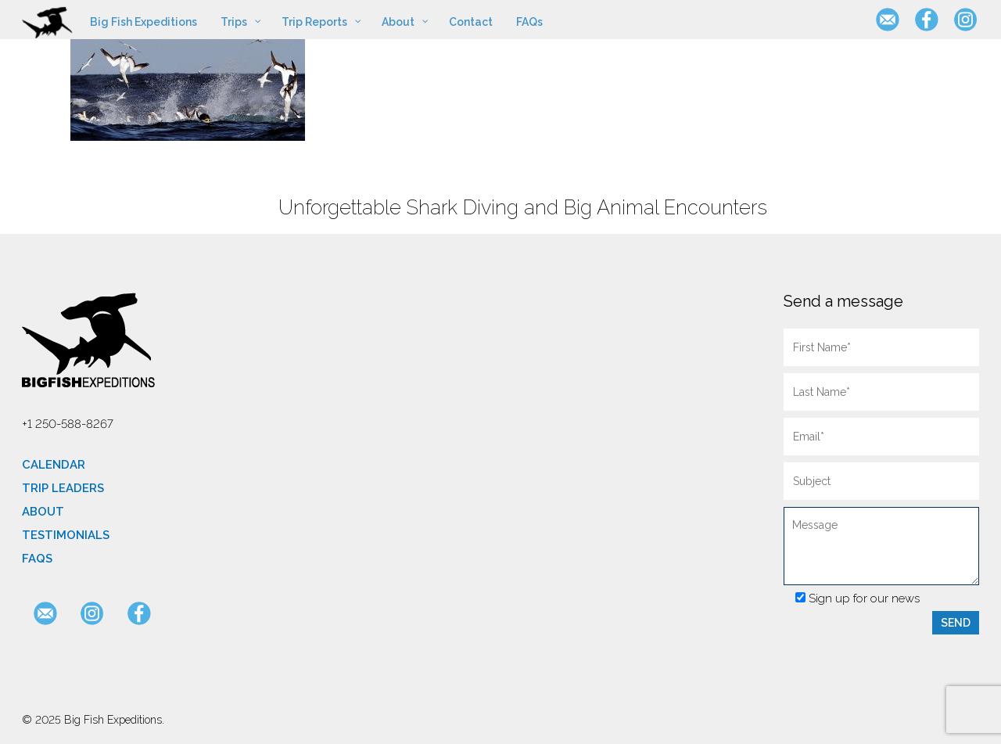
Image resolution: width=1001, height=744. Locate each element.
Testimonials (65, 535)
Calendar (53, 465)
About (43, 512)
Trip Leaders (63, 488)
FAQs (37, 559)
